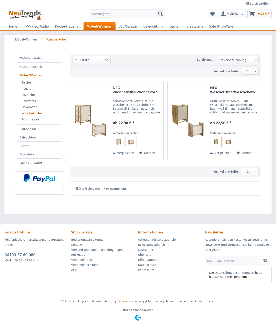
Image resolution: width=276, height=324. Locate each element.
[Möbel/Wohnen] (100, 26)
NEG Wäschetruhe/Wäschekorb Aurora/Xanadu (232, 90)
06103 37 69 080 (20, 255)
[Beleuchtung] (153, 26)
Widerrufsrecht (82, 260)
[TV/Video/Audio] (36, 26)
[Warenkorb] (259, 14)
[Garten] (175, 26)
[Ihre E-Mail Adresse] (231, 261)
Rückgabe (78, 255)
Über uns (144, 255)
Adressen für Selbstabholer (157, 239)
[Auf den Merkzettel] (147, 152)
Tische (26, 82)
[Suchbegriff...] (127, 14)
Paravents (29, 101)
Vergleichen (123, 153)
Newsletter (145, 250)
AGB (74, 270)
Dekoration (29, 107)
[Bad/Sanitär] (128, 26)
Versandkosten (127, 301)
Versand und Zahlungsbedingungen (97, 250)
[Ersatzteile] (195, 26)
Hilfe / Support (148, 260)
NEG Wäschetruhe (88, 188)
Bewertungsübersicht (153, 245)
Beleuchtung (29, 137)
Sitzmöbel (29, 95)
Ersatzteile (27, 154)
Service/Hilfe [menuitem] (257, 3)
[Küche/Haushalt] (68, 26)
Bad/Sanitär (28, 129)
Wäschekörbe (32, 113)
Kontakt (76, 245)
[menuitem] (127, 16)
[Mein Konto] (232, 14)
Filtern (82, 60)
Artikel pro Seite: (226, 71)
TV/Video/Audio (31, 58)
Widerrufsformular (84, 265)
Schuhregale (30, 119)
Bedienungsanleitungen (88, 239)
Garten (24, 146)
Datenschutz (147, 265)
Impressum (146, 270)
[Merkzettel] (212, 14)
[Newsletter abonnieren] (264, 261)
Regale (26, 89)
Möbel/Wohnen (31, 75)
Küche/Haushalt (31, 67)
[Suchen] (160, 14)
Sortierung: (205, 59)
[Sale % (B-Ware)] (221, 26)
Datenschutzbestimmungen (234, 273)
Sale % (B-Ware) (31, 163)
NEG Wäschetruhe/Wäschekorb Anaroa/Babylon (135, 90)
